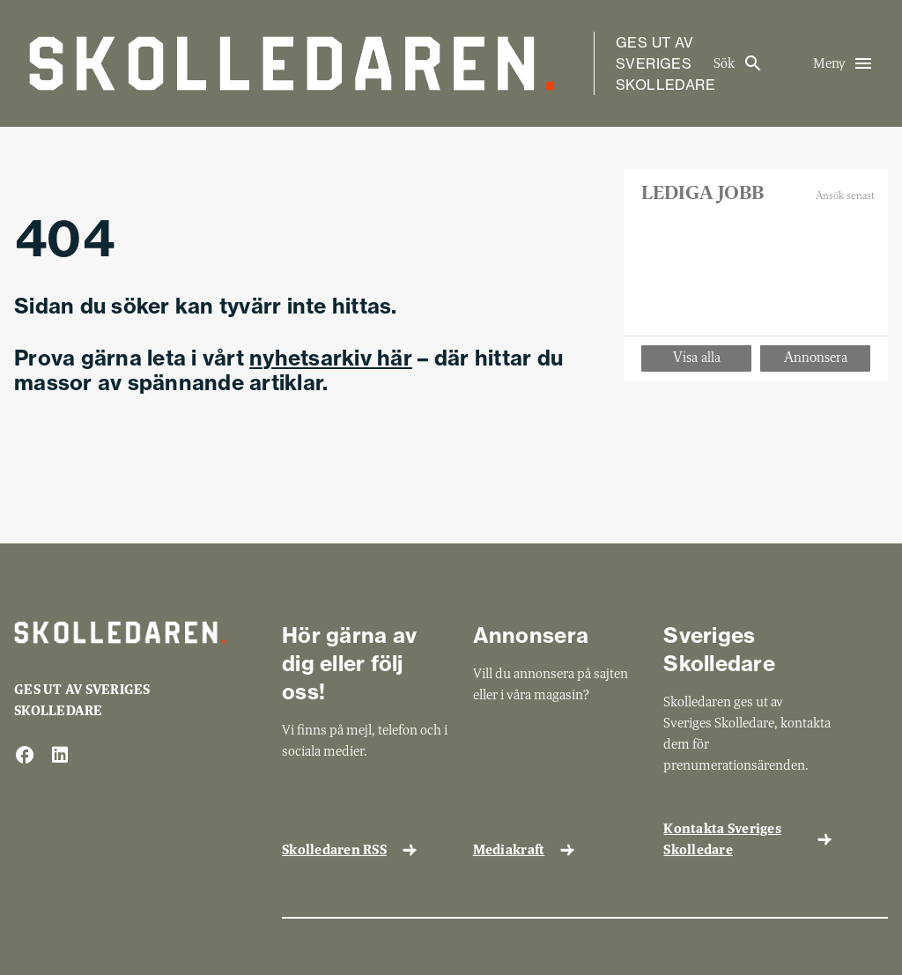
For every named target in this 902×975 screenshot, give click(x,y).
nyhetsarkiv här (330, 357)
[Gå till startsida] (291, 63)
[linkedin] (60, 756)
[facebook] (25, 756)
